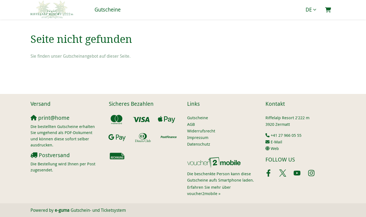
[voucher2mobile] (214, 162)
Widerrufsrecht (201, 130)
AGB (191, 124)
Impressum (197, 137)
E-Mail (276, 141)
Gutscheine (108, 9)
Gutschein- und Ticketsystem (90, 210)
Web (275, 148)
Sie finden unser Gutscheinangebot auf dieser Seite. (81, 56)
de (309, 9)
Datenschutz (198, 144)
